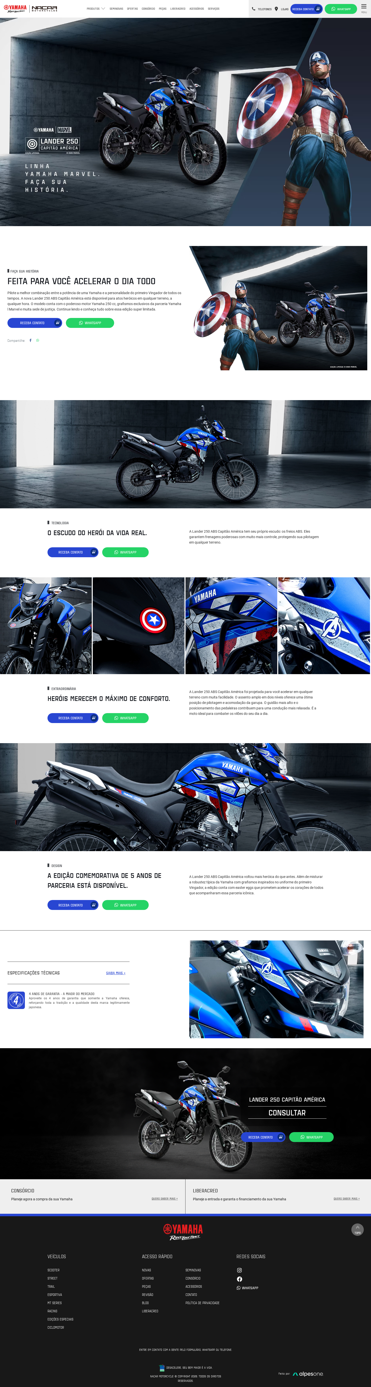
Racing (52, 1310)
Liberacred (178, 8)
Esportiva (54, 1293)
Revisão (147, 1293)
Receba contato (303, 9)
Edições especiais (60, 1318)
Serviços (213, 8)
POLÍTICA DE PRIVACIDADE (203, 1301)
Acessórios (196, 8)
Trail (51, 1285)
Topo (357, 1229)
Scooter (53, 1269)
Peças (162, 8)
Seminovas (116, 8)
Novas (146, 1269)
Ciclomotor (55, 1326)
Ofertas (132, 8)
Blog (145, 1301)
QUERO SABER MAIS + (165, 1197)
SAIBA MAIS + (116, 972)
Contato (191, 1293)
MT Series (54, 1301)
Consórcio (148, 8)
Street (52, 1277)
